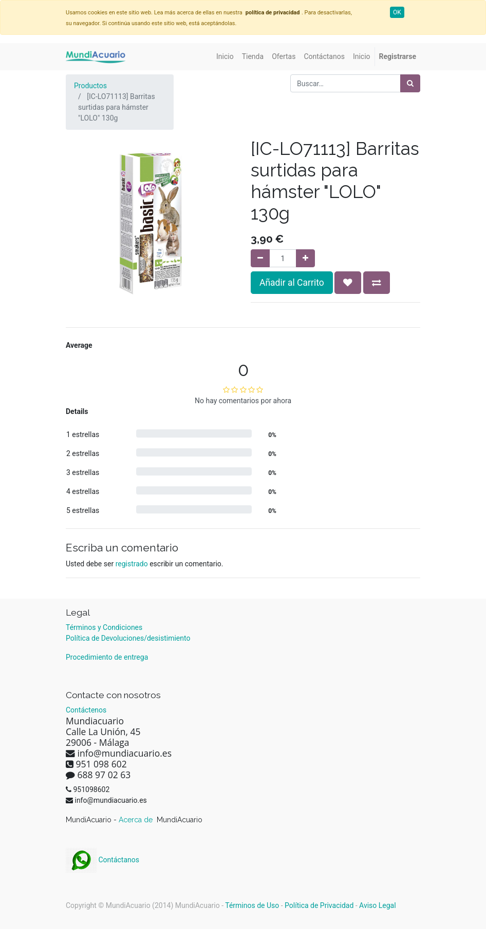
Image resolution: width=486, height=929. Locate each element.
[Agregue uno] (305, 258)
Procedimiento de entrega (107, 657)
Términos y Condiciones (104, 627)
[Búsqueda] (410, 83)
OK (397, 12)
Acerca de (137, 820)
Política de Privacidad (319, 905)
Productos (90, 86)
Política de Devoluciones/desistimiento (128, 638)
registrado (132, 564)
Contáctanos (102, 860)
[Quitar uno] (260, 258)
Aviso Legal (377, 905)
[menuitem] (225, 56)
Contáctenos (86, 710)
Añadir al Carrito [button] (291, 283)
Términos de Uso (252, 905)
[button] (347, 282)
